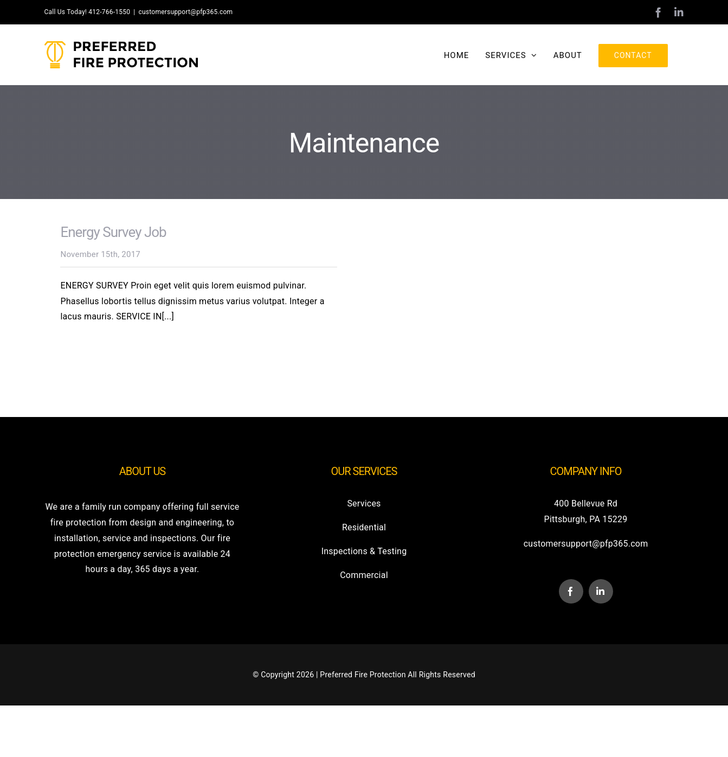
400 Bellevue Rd (585, 503)
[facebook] (571, 591)
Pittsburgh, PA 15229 (586, 519)
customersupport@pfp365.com (185, 12)
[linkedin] (601, 591)
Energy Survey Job (113, 232)
